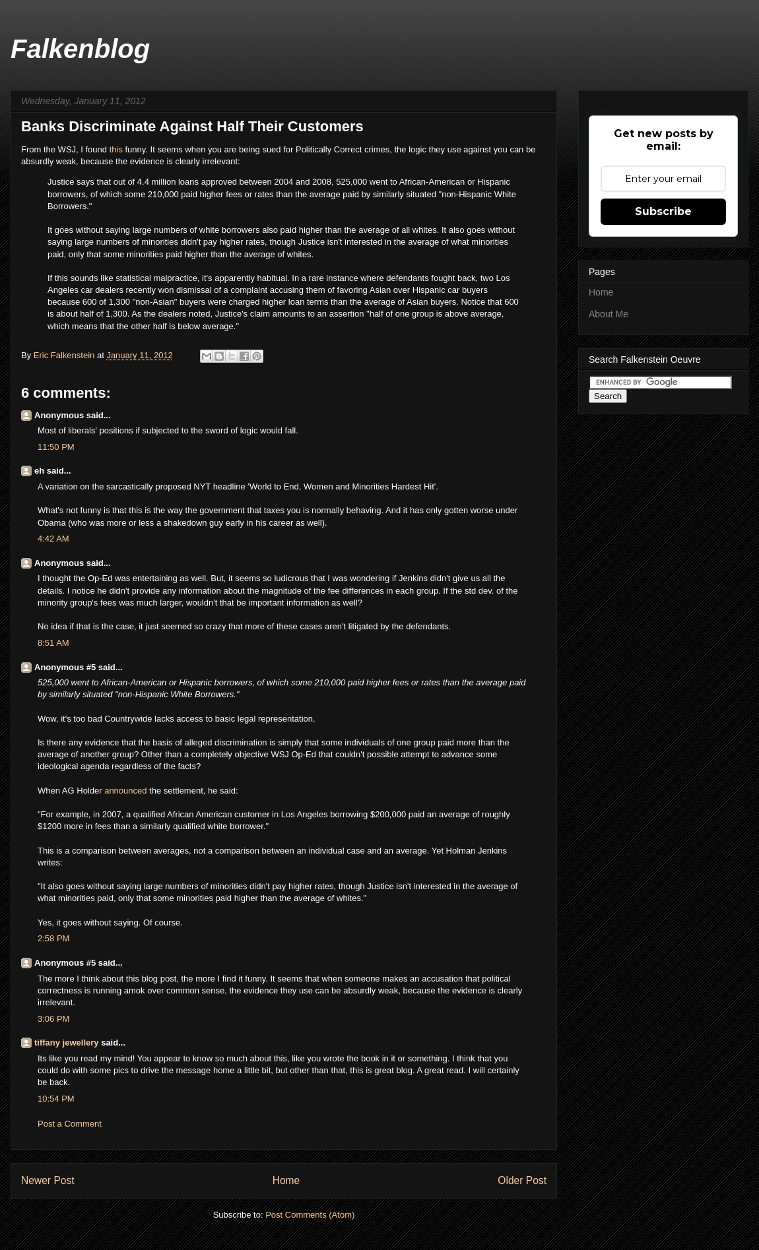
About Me (608, 314)
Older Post (522, 1180)
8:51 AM (53, 643)
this (117, 149)
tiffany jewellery (66, 1042)
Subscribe (663, 211)
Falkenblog (80, 48)
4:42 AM (53, 539)
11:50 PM (56, 447)
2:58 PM (53, 938)
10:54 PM (56, 1099)
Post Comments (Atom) (309, 1215)
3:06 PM (53, 1019)
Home (286, 1180)
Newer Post (48, 1180)
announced (125, 791)
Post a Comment (70, 1124)
